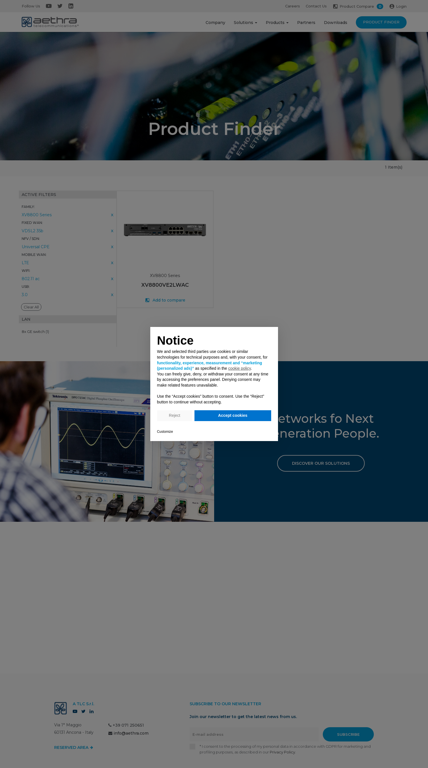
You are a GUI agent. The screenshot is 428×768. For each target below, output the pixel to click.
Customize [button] (165, 432)
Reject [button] (174, 415)
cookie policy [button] (239, 368)
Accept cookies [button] (233, 415)
